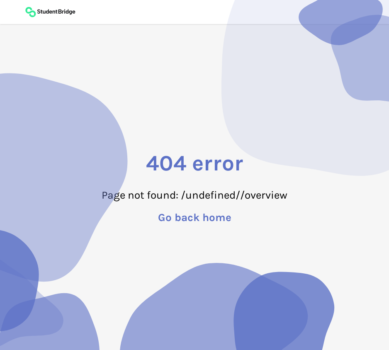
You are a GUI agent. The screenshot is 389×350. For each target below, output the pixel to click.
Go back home (194, 217)
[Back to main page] (50, 12)
